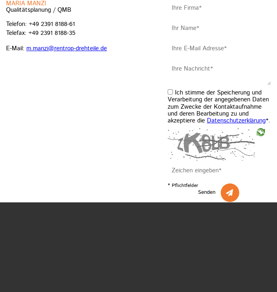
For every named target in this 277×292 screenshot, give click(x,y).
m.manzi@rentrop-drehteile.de (66, 48)
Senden (206, 192)
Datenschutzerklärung (236, 120)
